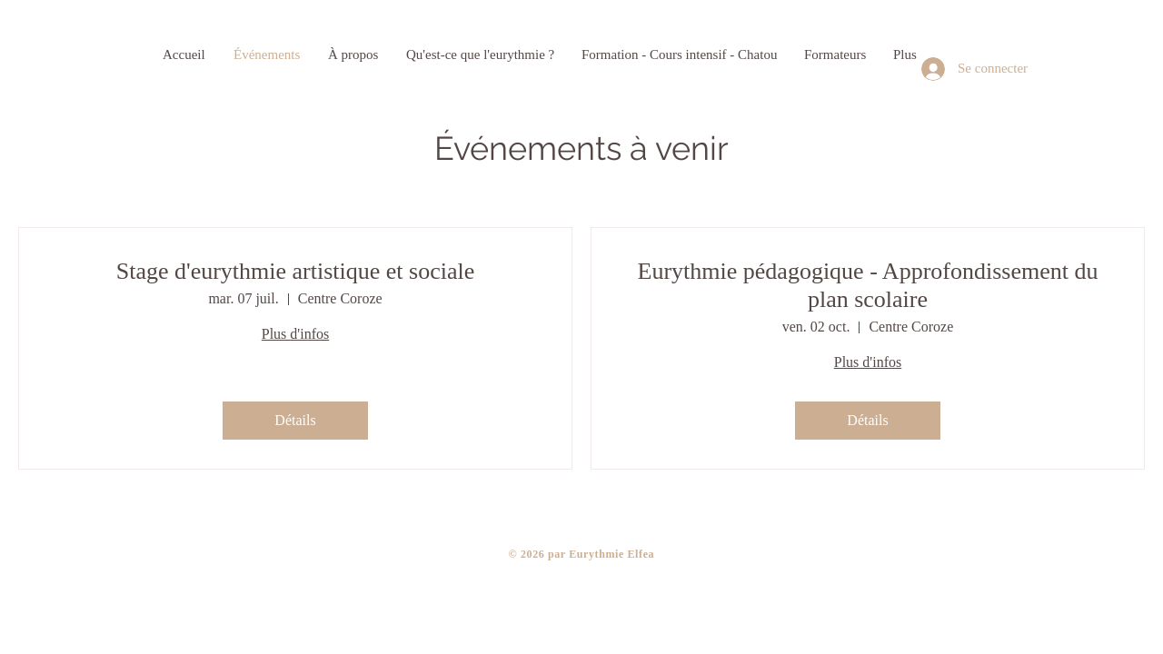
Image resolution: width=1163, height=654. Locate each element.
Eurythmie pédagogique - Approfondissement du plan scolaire (868, 285)
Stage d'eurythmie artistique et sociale (295, 271)
